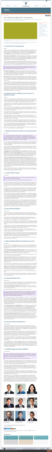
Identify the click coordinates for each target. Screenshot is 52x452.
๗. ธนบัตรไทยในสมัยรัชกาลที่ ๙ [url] (42, 33)
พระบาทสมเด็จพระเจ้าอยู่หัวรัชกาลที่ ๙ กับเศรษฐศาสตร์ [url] (43, 23)
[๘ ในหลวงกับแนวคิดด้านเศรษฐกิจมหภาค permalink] (3, 322)
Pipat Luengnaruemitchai (14, 20)
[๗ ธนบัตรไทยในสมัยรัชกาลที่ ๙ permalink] (3, 278)
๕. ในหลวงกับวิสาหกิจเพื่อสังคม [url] (42, 30)
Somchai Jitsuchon (11, 19)
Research (7, 5)
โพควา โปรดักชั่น (10, 40)
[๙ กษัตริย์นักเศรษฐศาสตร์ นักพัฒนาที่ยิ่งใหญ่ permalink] (3, 349)
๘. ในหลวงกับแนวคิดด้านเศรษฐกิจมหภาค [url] (43, 34)
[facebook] (46, 15)
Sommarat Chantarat (17, 19)
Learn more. (19, 450)
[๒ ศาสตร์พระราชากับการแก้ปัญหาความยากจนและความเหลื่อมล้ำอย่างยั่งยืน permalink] (3, 93)
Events (15, 5)
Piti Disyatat (6, 19)
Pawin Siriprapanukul (30, 19)
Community (36, 5)
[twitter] (47, 15)
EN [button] (47, 1)
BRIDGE (7, 10)
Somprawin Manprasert (21, 20)
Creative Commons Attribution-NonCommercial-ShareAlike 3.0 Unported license (29, 449)
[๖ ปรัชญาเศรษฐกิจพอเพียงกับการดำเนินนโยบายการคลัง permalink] (3, 241)
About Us (44, 5)
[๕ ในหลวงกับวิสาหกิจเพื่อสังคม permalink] (3, 209)
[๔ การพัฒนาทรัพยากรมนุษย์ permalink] (3, 173)
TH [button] (46, 1)
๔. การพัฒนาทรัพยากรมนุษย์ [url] (42, 29)
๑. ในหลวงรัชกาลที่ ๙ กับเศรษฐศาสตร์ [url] (43, 24)
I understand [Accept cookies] (49, 450)
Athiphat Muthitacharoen (37, 19)
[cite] (50, 15)
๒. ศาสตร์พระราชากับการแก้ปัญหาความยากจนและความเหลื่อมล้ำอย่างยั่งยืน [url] (43, 26)
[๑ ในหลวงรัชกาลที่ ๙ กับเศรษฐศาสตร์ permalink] (3, 46)
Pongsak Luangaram (7, 20)
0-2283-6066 (9, 449)
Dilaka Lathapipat (23, 19)
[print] (48, 15)
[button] (26, 4)
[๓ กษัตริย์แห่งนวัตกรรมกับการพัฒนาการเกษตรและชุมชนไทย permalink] (3, 131)
